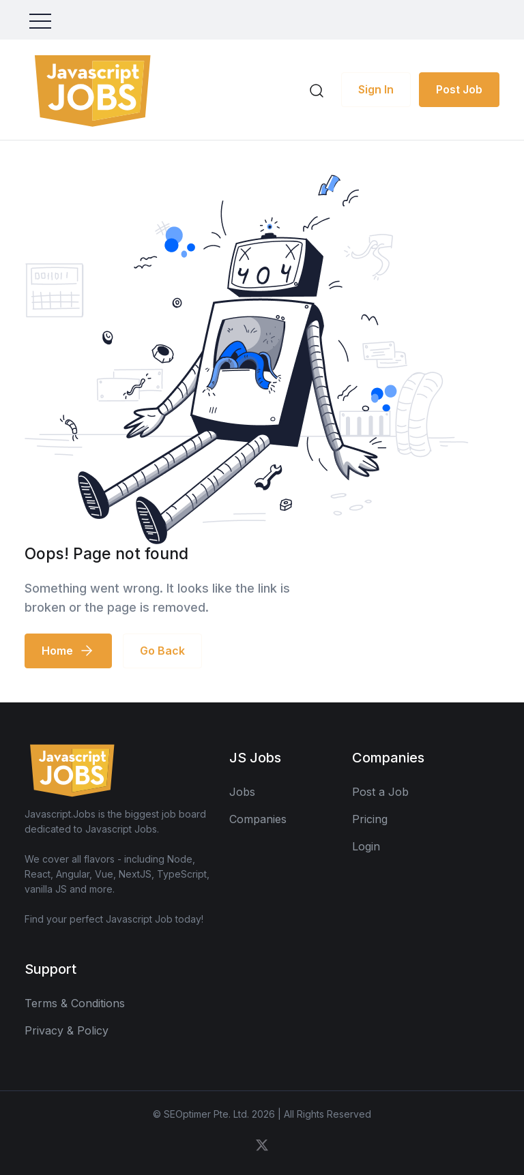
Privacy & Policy (66, 1030)
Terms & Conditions (75, 1003)
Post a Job (380, 792)
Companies (258, 819)
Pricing (370, 819)
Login (366, 846)
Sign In (376, 89)
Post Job (459, 89)
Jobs (242, 792)
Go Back (162, 650)
